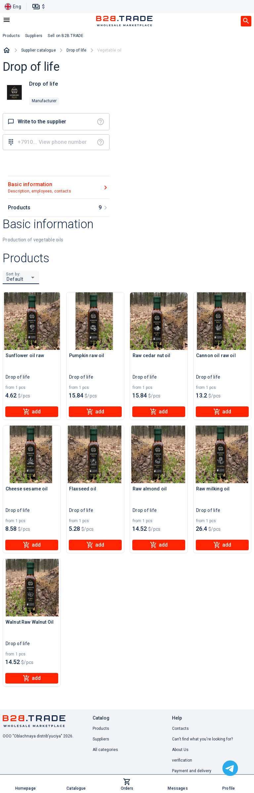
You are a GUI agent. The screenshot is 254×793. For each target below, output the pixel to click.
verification (182, 760)
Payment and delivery (191, 771)
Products (101, 728)
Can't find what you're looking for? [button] (202, 739)
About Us (180, 749)
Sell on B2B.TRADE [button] (65, 35)
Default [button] (15, 279)
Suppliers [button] (33, 35)
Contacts (180, 728)
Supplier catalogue (38, 50)
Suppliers (101, 739)
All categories (105, 749)
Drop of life (76, 50)
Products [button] (11, 35)
